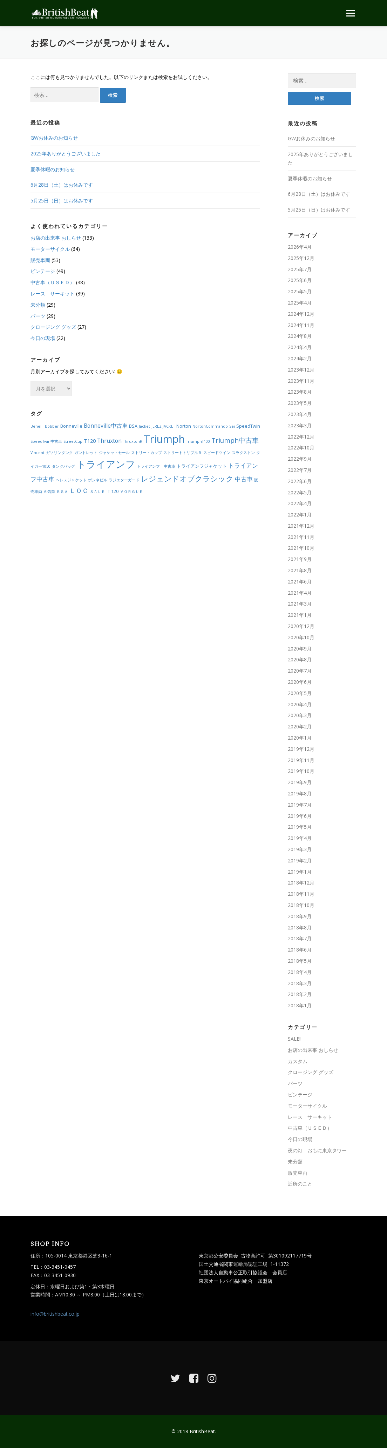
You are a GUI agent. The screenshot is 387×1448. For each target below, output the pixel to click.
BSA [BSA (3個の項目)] (133, 426)
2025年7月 (300, 269)
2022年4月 (300, 503)
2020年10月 (301, 637)
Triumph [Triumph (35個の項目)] (164, 439)
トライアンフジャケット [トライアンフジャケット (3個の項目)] (202, 466)
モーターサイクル (50, 249)
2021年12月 (301, 525)
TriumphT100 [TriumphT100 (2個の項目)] (198, 441)
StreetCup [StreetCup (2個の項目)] (72, 441)
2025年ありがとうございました (65, 153)
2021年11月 (301, 537)
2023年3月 (300, 425)
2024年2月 (300, 358)
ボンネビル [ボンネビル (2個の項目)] (97, 480)
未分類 (37, 304)
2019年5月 (300, 826)
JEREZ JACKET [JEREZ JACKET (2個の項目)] (163, 426)
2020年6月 (300, 682)
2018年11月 (301, 893)
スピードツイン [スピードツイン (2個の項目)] (216, 452)
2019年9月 (300, 782)
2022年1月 (300, 514)
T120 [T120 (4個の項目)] (90, 441)
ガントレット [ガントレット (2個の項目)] (85, 452)
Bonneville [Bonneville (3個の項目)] (71, 426)
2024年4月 (300, 347)
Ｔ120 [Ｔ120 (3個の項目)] (112, 491)
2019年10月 (301, 771)
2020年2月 (300, 726)
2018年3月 (300, 983)
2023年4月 (300, 414)
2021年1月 (300, 615)
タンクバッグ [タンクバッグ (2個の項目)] (63, 466)
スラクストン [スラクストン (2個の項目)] (243, 452)
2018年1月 (300, 1005)
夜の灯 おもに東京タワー (317, 1150)
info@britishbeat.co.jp (55, 1313)
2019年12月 (301, 749)
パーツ (37, 316)
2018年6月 (300, 949)
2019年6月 (300, 816)
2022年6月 (300, 481)
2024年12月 (301, 314)
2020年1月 (300, 737)
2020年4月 (300, 704)
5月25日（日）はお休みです (61, 200)
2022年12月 (301, 436)
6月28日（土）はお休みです (61, 184)
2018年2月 (300, 994)
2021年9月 (300, 559)
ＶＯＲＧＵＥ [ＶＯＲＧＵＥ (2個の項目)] (131, 491)
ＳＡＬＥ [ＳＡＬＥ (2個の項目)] (97, 491)
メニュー (350, 13)
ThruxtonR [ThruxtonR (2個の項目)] (132, 441)
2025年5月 (300, 291)
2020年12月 (301, 626)
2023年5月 (300, 403)
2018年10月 (301, 905)
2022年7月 (300, 470)
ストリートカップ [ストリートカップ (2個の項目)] (146, 452)
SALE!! (294, 1038)
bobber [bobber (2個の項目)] (52, 426)
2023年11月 (301, 381)
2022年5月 (300, 492)
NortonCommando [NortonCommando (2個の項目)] (210, 426)
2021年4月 (300, 592)
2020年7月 (300, 670)
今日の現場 (42, 338)
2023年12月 (301, 369)
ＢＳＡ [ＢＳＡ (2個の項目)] (62, 491)
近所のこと (300, 1183)
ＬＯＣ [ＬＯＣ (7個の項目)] (78, 490)
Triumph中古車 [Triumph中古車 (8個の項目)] (235, 440)
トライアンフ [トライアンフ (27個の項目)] (105, 464)
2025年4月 (300, 302)
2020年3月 (300, 715)
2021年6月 (300, 581)
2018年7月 (300, 938)
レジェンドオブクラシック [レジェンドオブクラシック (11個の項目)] (187, 478)
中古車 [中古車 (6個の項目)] (244, 479)
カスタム (297, 1061)
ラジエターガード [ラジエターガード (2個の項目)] (124, 480)
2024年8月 (300, 336)
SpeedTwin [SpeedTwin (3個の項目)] (248, 426)
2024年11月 (301, 325)
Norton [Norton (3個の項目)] (183, 426)
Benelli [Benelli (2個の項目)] (36, 426)
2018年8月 (300, 927)
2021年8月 (300, 570)
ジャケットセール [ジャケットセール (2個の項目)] (114, 452)
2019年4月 (300, 838)
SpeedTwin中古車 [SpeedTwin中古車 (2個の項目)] (46, 441)
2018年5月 (300, 960)
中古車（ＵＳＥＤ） (52, 282)
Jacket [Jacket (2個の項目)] (144, 426)
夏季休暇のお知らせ (52, 169)
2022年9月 (300, 458)
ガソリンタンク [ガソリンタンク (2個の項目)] (59, 452)
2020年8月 (300, 659)
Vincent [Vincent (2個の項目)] (37, 452)
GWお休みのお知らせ (54, 137)
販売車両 (40, 260)
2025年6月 (300, 280)
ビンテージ (42, 271)
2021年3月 (300, 603)
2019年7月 (300, 804)
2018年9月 (300, 916)
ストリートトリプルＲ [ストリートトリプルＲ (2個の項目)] (182, 452)
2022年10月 (301, 447)
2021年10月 (301, 548)
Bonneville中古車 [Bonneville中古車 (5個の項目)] (106, 425)
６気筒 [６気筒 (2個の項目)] (49, 491)
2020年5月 (300, 693)
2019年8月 (300, 793)
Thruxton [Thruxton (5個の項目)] (109, 441)
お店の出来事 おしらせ (55, 237)
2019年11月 (301, 760)
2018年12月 (301, 882)
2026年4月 (300, 246)
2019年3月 (300, 849)
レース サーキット (52, 293)
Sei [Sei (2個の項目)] (232, 426)
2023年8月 (300, 391)
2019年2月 (300, 860)
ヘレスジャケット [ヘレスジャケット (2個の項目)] (71, 480)
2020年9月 (300, 648)
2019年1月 (300, 871)
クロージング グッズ (53, 326)
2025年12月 (301, 258)
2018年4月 (300, 972)
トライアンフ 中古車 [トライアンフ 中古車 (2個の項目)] (156, 466)
